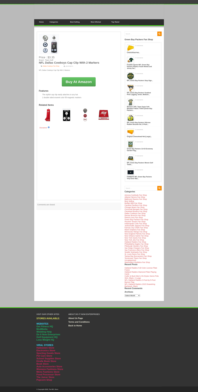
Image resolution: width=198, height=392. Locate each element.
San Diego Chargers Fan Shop (137, 248)
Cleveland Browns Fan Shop (136, 211)
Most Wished (96, 22)
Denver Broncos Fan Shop (135, 215)
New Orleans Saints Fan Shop (137, 236)
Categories (54, 22)
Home (41, 22)
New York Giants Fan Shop (135, 238)
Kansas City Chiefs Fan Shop (136, 228)
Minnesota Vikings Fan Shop (136, 232)
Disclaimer (45, 128)
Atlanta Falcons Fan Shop (135, 197)
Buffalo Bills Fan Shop (133, 203)
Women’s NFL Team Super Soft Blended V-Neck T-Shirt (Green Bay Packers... (139, 108)
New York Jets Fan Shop (134, 240)
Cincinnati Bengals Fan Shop (136, 209)
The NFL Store (53, 389)
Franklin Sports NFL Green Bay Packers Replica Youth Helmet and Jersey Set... (139, 66)
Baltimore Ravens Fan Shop (136, 199)
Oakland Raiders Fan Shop (135, 242)
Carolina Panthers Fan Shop (136, 205)
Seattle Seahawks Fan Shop (136, 252)
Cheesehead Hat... (133, 52)
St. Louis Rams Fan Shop (135, 254)
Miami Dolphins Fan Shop (135, 230)
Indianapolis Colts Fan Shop (136, 224)
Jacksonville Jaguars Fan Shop (137, 226)
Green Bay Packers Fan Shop (136, 220)
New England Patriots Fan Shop (137, 234)
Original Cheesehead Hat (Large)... (139, 136)
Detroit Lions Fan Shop (134, 217)
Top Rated (115, 22)
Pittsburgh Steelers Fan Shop (136, 246)
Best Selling (75, 22)
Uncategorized (130, 260)
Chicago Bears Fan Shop (134, 207)
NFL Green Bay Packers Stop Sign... (140, 80)
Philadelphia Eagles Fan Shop (137, 244)
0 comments (139, 45)
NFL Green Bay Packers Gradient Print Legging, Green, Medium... (139, 93)
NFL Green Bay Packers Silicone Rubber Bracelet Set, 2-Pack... (138, 123)
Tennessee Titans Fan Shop (136, 258)
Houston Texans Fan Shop (135, 222)
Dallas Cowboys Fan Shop (51, 66)
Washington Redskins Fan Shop (137, 262)
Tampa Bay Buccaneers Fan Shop (138, 256)
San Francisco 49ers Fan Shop (137, 250)
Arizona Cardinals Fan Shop (136, 195)
